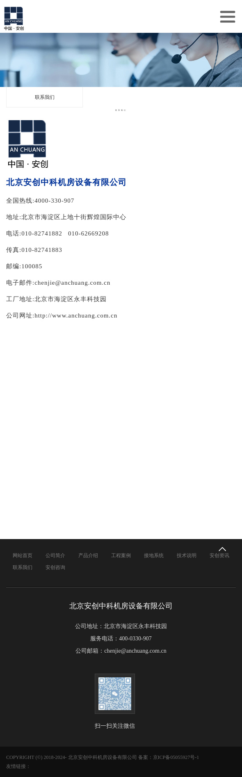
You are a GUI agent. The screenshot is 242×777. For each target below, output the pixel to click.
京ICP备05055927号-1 (176, 757)
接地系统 (154, 555)
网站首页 (22, 555)
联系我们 (45, 97)
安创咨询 (55, 567)
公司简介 (55, 555)
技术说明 (186, 555)
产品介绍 (88, 555)
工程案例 (121, 555)
